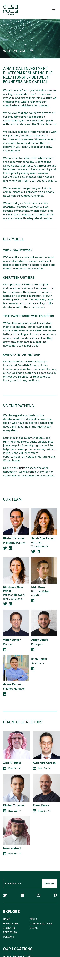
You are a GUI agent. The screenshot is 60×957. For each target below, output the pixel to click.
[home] (10, 10)
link (21, 467)
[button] (53, 9)
